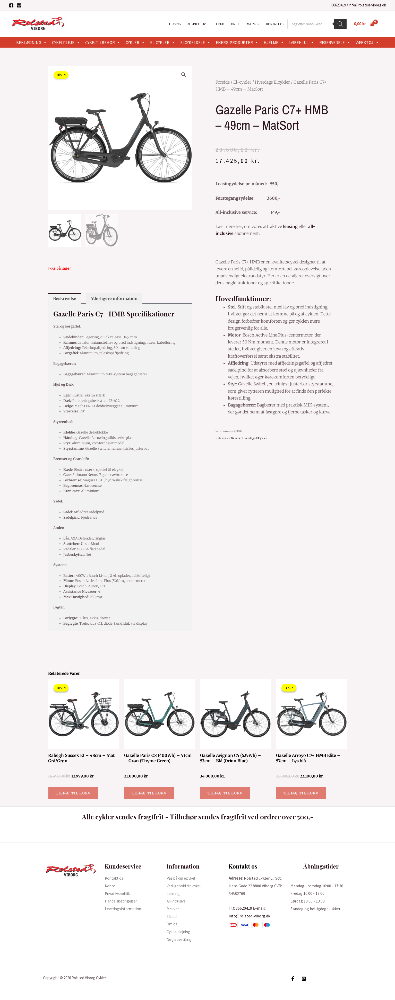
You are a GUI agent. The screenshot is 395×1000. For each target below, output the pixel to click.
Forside (223, 82)
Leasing (175, 24)
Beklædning (31, 42)
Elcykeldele (195, 42)
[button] (183, 74)
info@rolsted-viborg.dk (367, 5)
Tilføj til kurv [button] (73, 793)
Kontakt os (275, 24)
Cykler (135, 42)
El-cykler (162, 42)
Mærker (253, 24)
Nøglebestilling (181, 939)
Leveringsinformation (124, 908)
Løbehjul (301, 42)
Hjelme (274, 42)
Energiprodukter (237, 42)
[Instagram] (19, 5)
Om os (235, 24)
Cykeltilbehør (103, 42)
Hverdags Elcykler (272, 82)
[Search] (340, 24)
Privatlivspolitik (119, 893)
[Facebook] (11, 5)
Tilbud (219, 24)
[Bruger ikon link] (383, 24)
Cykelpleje (66, 42)
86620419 (338, 5)
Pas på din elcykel (182, 878)
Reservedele (334, 42)
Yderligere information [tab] (114, 298)
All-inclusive (197, 24)
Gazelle (236, 438)
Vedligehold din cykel (185, 885)
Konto (110, 885)
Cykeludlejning (180, 931)
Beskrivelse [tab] (64, 298)
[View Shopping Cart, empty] (364, 24)
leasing (290, 226)
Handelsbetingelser (122, 901)
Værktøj (367, 42)
